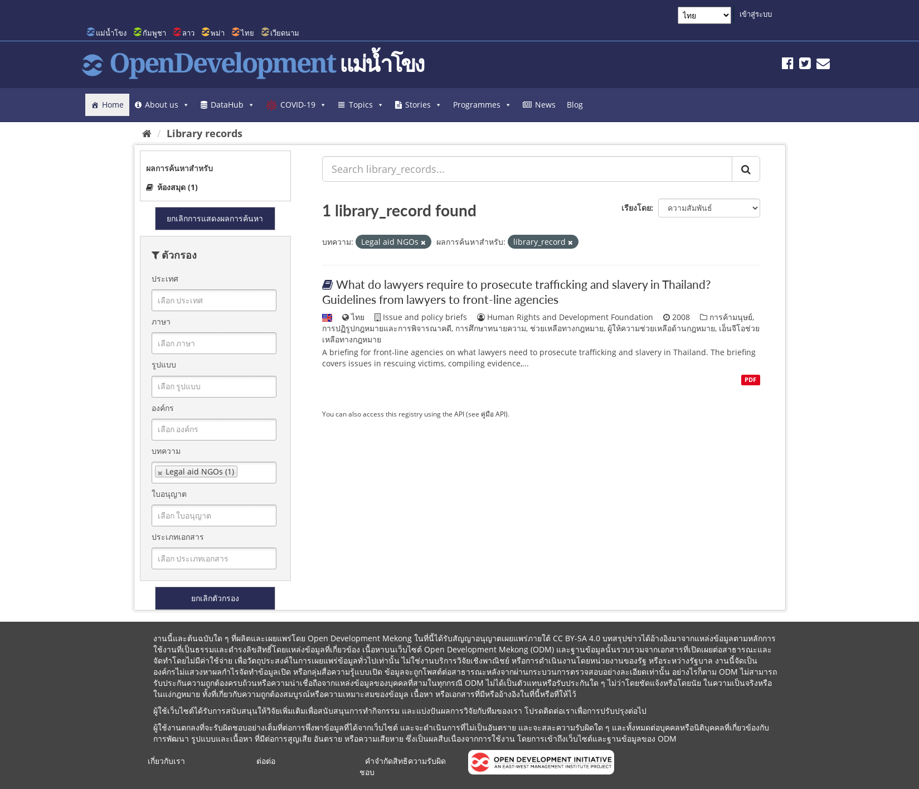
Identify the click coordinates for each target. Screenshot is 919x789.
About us (167, 104)
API (459, 413)
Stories (423, 104)
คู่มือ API (493, 413)
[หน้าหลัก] (147, 133)
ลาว (188, 33)
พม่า (218, 33)
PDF (750, 380)
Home (113, 104)
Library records (204, 133)
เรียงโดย (636, 207)
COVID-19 (303, 104)
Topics (366, 104)
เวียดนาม (284, 33)
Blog (575, 104)
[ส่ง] (746, 169)
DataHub (233, 104)
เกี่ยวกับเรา (166, 761)
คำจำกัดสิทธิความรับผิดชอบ (402, 766)
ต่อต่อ (265, 761)
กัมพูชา (154, 33)
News (545, 104)
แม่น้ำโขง (111, 33)
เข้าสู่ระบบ (756, 14)
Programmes (482, 104)
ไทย (247, 33)
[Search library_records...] (527, 169)
